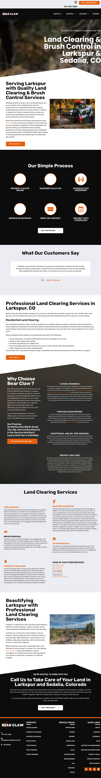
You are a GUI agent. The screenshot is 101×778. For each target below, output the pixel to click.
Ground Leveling (58, 565)
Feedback (96, 736)
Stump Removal (61, 543)
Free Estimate (94, 763)
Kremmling (71, 745)
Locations (84, 14)
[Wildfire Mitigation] (54, 501)
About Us (58, 14)
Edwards (71, 768)
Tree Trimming (31, 750)
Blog (98, 741)
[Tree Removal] (5, 502)
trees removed (11, 651)
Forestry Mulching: (15, 566)
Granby (72, 736)
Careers (96, 14)
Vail (73, 763)
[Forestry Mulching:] (5, 561)
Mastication (31, 741)
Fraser (72, 732)
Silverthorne (69, 754)
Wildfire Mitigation (63, 506)
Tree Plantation (58, 573)
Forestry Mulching (33, 732)
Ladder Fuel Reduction (60, 577)
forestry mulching (71, 422)
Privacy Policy (94, 754)
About (97, 727)
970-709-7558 (70, 6)
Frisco (72, 772)
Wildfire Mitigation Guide (90, 750)
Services (70, 14)
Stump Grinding (32, 754)
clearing (9, 123)
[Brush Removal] (5, 531)
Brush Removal (12, 536)
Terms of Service (93, 759)
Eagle (72, 750)
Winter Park (70, 727)
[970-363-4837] (75, 2)
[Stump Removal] (54, 538)
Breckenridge (69, 759)
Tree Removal (11, 507)
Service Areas (67, 722)
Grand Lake (70, 741)
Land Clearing (57, 567)
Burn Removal (58, 569)
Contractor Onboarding (90, 745)
